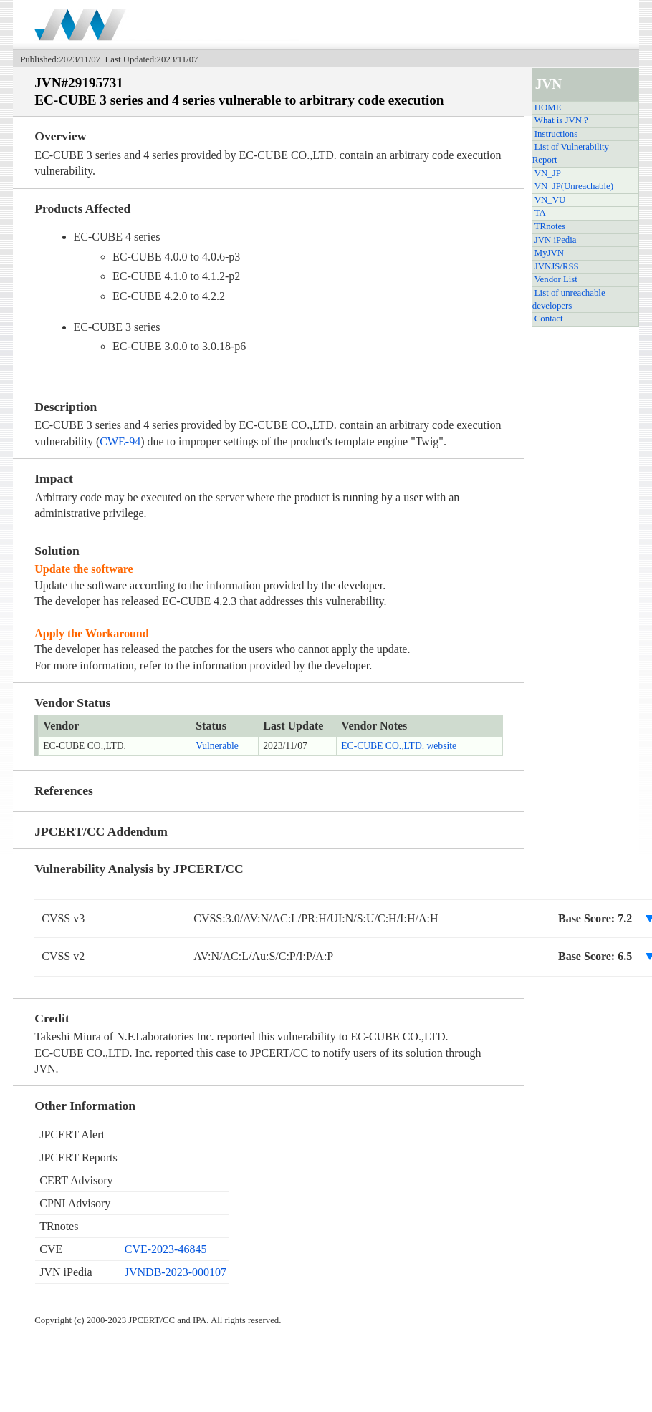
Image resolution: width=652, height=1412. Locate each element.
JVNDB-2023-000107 (175, 1272)
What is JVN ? (561, 120)
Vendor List (555, 279)
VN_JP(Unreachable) (573, 186)
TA (540, 213)
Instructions (555, 134)
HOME (548, 107)
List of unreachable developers (568, 299)
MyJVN (549, 253)
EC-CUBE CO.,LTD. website (398, 745)
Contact (548, 319)
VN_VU (549, 200)
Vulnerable (217, 745)
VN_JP (547, 173)
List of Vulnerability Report (570, 153)
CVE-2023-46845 (166, 1249)
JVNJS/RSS (556, 266)
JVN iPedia (555, 240)
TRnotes (549, 226)
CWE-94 (120, 441)
